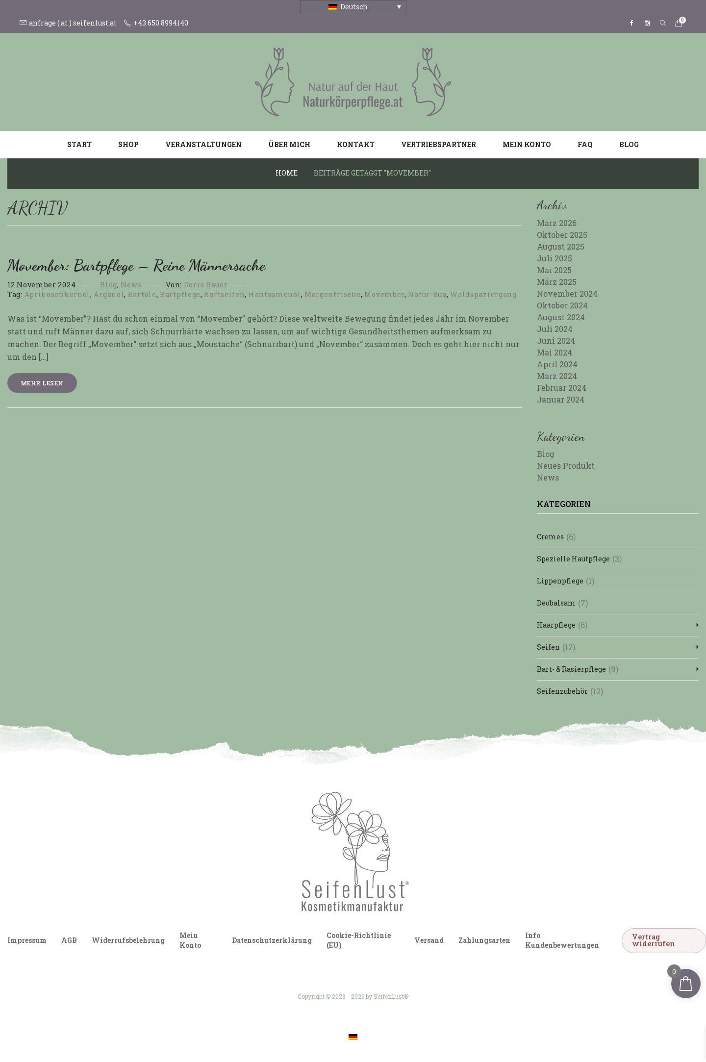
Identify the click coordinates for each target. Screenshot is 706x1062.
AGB (69, 940)
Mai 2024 (554, 352)
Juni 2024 (556, 340)
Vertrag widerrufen (653, 940)
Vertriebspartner (438, 144)
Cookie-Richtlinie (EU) (359, 940)
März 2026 (557, 223)
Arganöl (109, 294)
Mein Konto (527, 144)
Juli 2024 (555, 329)
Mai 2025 (554, 270)
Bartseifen (224, 294)
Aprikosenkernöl (58, 294)
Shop (128, 144)
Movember (384, 294)
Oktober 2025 (562, 234)
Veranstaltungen (203, 144)
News (131, 284)
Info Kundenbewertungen (562, 940)
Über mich (289, 144)
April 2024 (557, 364)
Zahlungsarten (484, 940)
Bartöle (142, 294)
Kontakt (356, 144)
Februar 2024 (561, 387)
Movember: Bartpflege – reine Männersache (136, 265)
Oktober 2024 (562, 305)
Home (287, 172)
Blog (629, 144)
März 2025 (557, 282)
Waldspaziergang (483, 294)
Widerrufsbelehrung (128, 940)
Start (79, 144)
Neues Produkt (566, 465)
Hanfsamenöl (275, 294)
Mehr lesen (42, 383)
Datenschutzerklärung (272, 940)
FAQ (585, 144)
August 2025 (560, 246)
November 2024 (567, 293)
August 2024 (561, 317)
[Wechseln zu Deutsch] (353, 1036)
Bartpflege (180, 294)
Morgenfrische (332, 294)
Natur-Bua (427, 294)
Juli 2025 (554, 258)
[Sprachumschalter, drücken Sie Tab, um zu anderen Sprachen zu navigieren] (353, 6)
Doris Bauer (206, 284)
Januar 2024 (560, 399)
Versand (429, 940)
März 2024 (557, 376)
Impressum (27, 940)
